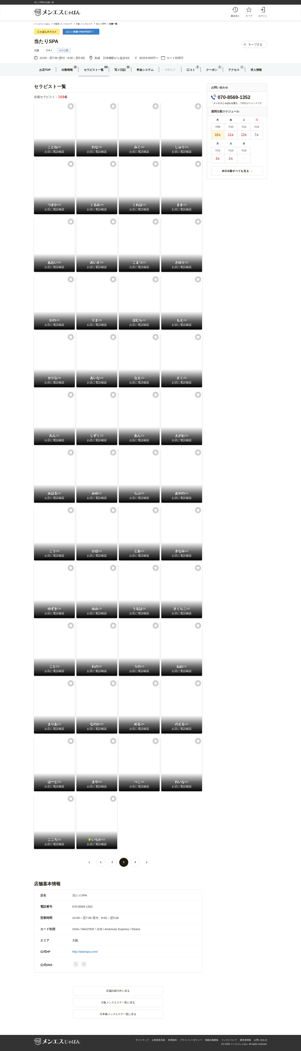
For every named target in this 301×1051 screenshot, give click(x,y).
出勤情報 (67, 69)
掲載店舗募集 (211, 1040)
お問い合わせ (260, 1040)
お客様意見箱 (158, 1040)
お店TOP (45, 69)
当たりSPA (46, 41)
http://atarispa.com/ (85, 951)
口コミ (191, 69)
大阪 (36, 50)
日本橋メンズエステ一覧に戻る (118, 1014)
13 (243, 134)
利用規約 (172, 1040)
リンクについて (229, 1040)
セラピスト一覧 (94, 69)
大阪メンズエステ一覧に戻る (118, 1002)
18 (216, 134)
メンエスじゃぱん (42, 24)
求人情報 (256, 69)
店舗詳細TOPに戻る (118, 990)
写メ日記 (120, 69)
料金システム (145, 69)
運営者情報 (245, 1040)
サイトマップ (142, 1040)
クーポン (211, 69)
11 (229, 134)
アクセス (233, 69)
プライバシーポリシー (191, 1040)
